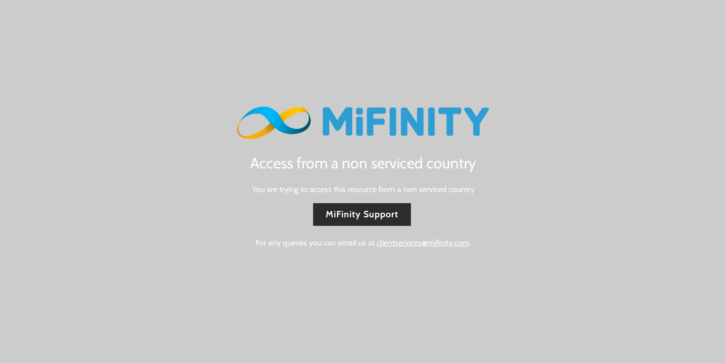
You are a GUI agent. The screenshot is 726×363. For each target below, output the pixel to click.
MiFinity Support (362, 214)
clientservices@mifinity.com (423, 243)
